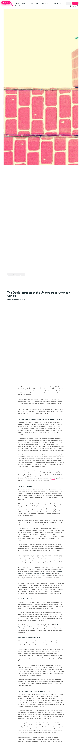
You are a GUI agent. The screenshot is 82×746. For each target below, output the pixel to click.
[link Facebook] (73, 6)
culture (53, 478)
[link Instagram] (70, 6)
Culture (17, 3)
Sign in (68, 3)
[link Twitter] (75, 6)
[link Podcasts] (66, 6)
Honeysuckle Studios (57, 3)
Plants (23, 3)
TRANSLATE (5, 2)
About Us (17, 5)
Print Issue (30, 3)
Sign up (75, 3)
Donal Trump (11, 274)
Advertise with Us (45, 3)
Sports (17, 274)
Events (36, 3)
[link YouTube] (68, 6)
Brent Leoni (16, 299)
